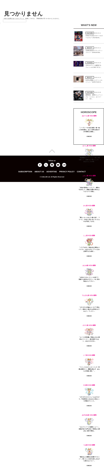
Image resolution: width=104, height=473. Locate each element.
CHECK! (89, 136)
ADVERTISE (51, 172)
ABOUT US (39, 172)
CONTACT (81, 172)
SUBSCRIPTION (25, 172)
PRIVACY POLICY (66, 172)
